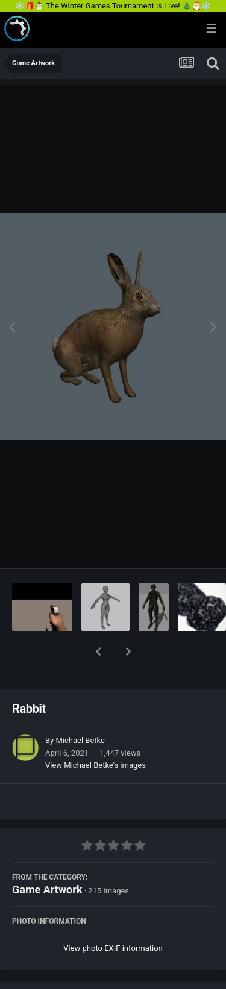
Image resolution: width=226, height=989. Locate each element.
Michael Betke (79, 708)
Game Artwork (47, 858)
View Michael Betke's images (95, 733)
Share (53, 973)
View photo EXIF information (113, 916)
